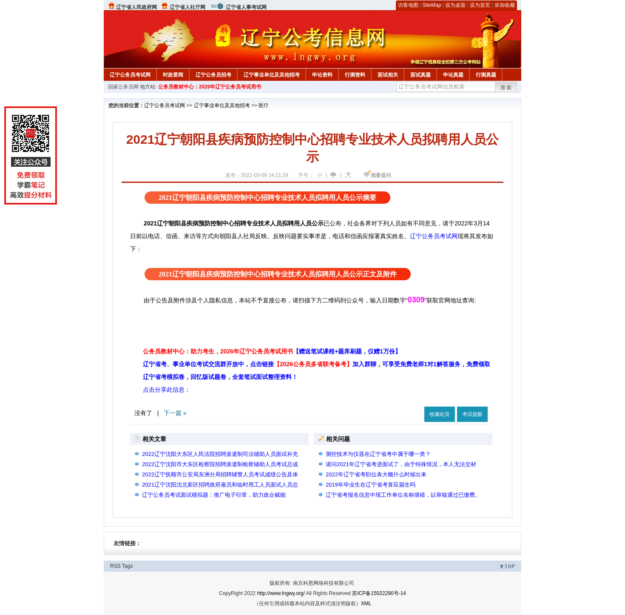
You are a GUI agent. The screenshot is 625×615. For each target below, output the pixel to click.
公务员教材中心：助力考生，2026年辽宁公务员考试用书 (272, 351)
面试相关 (388, 75)
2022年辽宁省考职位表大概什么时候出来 (376, 474)
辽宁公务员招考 (213, 75)
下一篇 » (175, 413)
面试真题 (420, 75)
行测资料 (355, 75)
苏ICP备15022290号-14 (379, 593)
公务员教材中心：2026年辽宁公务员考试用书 (209, 87)
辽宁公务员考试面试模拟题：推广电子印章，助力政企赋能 (214, 495)
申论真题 (453, 75)
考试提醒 (472, 414)
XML (366, 603)
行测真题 (486, 75)
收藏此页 (439, 414)
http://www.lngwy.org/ (281, 593)
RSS (115, 566)
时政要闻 (173, 75)
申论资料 (322, 75)
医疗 (264, 105)
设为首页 (480, 5)
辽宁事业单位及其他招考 (272, 75)
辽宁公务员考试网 (130, 75)
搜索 (506, 88)
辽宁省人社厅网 (187, 7)
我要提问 (381, 175)
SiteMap (432, 5)
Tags (127, 566)
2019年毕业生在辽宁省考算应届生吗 (370, 484)
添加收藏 (504, 5)
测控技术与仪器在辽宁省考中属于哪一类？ (378, 454)
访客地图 (408, 5)
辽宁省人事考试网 (246, 7)
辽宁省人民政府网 (136, 7)
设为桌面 (455, 5)
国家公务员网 (123, 87)
